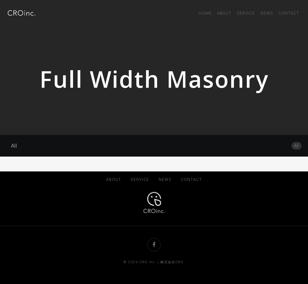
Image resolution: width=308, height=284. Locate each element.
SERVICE (140, 179)
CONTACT (191, 179)
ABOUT (113, 179)
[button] (298, 3)
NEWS (165, 179)
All (296, 146)
